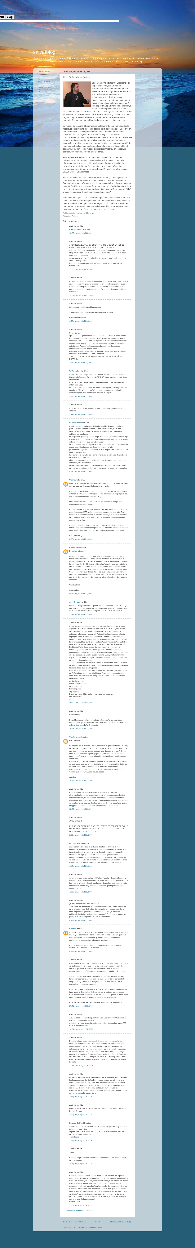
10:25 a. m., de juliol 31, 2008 (81, 703)
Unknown (73, 480)
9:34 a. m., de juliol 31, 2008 (81, 614)
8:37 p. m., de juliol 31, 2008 (81, 951)
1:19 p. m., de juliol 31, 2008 (81, 866)
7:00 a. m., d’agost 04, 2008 (80, 1205)
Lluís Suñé (97, 83)
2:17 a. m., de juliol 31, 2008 (81, 396)
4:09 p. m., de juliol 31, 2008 (81, 892)
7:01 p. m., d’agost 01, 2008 (80, 1164)
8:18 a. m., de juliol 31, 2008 (81, 471)
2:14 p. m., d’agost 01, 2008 (80, 1140)
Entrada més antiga (120, 1221)
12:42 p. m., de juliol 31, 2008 (81, 809)
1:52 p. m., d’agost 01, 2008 (80, 1097)
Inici (97, 1221)
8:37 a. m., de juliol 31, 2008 (81, 539)
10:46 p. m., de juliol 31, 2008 (81, 1006)
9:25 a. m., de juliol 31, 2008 (81, 594)
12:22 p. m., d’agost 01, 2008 (81, 1065)
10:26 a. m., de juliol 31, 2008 (81, 729)
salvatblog (44, 52)
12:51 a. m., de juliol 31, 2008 (81, 295)
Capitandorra (75, 547)
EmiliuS (72, 929)
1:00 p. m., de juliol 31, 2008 (81, 835)
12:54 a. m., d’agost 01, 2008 (81, 1029)
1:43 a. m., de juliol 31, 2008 (81, 321)
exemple (78, 152)
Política (75, 216)
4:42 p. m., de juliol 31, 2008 (81, 920)
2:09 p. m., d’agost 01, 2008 (80, 1115)
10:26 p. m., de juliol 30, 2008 (81, 233)
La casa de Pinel (76, 423)
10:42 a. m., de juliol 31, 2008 (81, 781)
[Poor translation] (10, 17)
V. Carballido (75, 371)
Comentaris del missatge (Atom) (89, 1227)
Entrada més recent (74, 1221)
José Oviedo (74, 602)
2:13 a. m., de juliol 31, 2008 (81, 363)
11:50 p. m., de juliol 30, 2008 (81, 269)
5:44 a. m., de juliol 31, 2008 (81, 414)
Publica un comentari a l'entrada (80, 1211)
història (109, 198)
